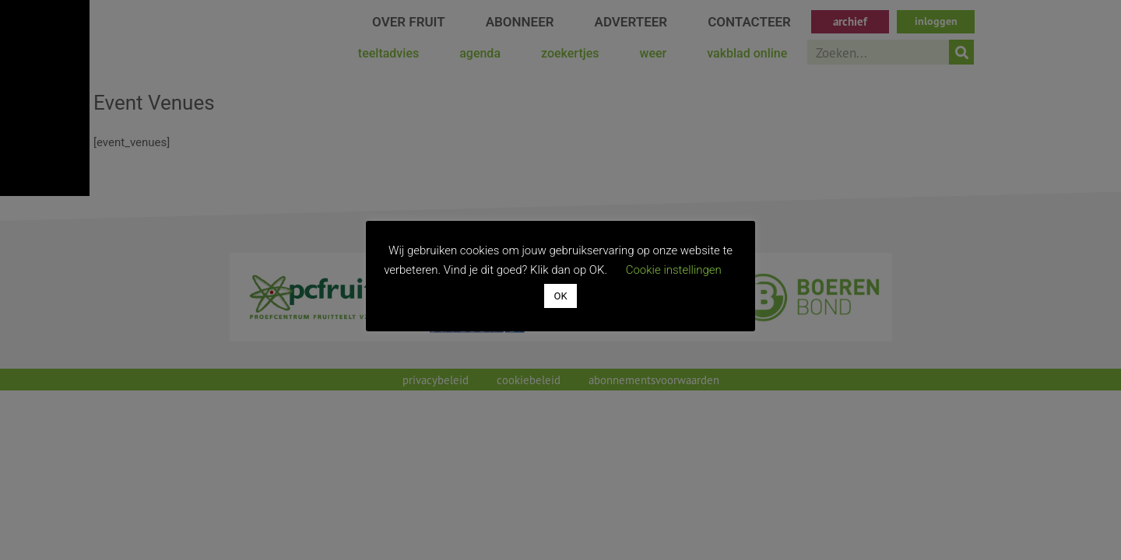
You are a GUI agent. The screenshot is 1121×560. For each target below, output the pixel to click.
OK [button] (560, 296)
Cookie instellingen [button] (674, 270)
